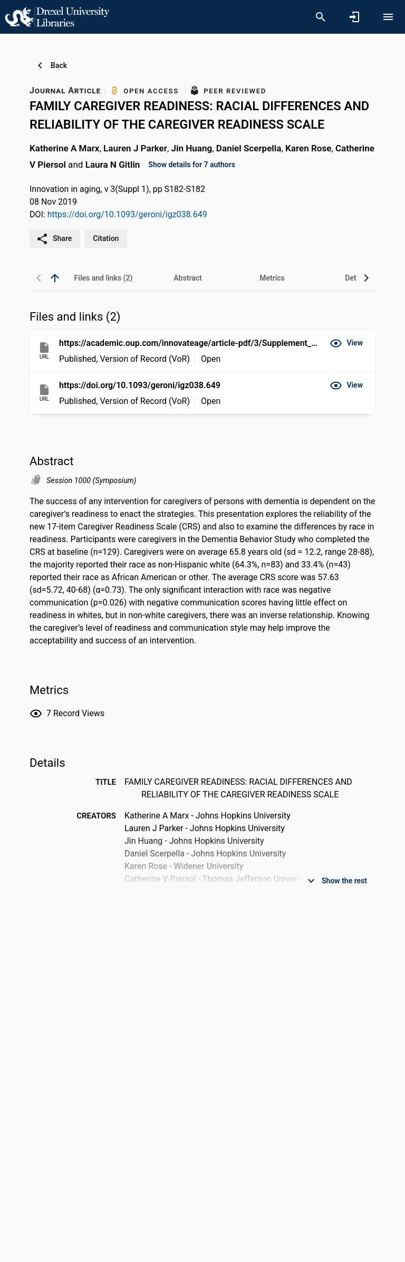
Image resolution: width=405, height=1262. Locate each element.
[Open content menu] (388, 17)
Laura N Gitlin (112, 164)
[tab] (103, 278)
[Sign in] (354, 17)
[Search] (320, 17)
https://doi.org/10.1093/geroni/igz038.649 (127, 214)
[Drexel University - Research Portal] (57, 16)
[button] (346, 343)
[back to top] (55, 278)
